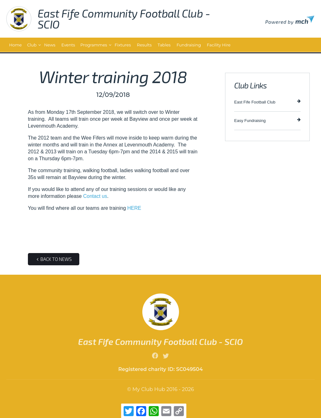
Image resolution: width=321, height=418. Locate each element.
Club (31, 44)
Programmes (93, 44)
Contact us (95, 196)
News (49, 44)
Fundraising (188, 44)
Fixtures (123, 44)
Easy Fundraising (267, 120)
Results (144, 44)
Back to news (53, 259)
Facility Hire (218, 44)
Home (15, 44)
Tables (164, 44)
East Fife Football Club (267, 101)
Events (68, 44)
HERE (134, 208)
